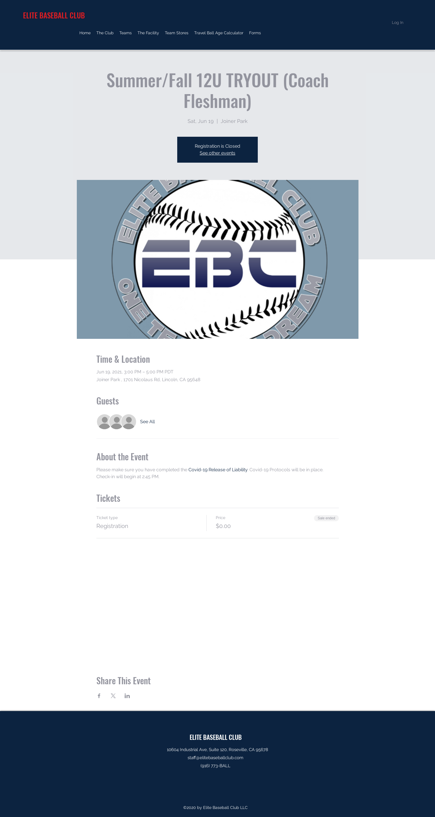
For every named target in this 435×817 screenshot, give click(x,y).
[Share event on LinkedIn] (127, 696)
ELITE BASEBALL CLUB (216, 737)
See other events (217, 153)
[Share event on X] (113, 696)
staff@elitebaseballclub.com (215, 757)
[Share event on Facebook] (99, 696)
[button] (105, 33)
